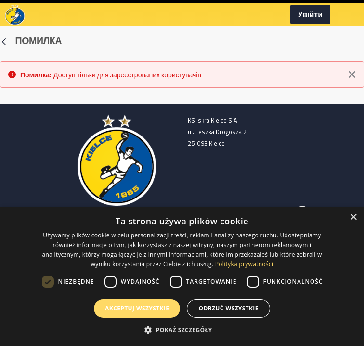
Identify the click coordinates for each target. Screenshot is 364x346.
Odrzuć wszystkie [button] (228, 308)
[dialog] (182, 276)
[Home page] (117, 159)
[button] (182, 329)
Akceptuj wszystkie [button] (137, 308)
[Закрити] (352, 74)
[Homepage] (15, 13)
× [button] (353, 217)
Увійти (310, 14)
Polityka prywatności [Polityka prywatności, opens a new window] (244, 264)
